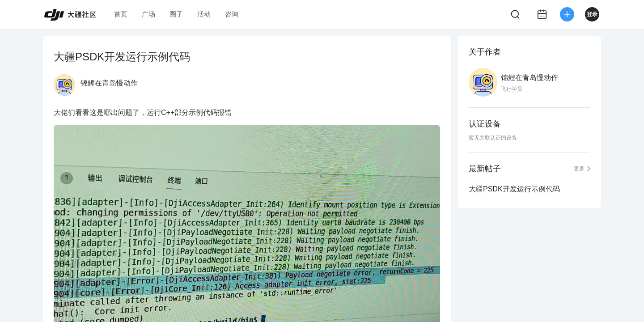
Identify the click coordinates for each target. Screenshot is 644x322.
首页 (120, 14)
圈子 (176, 14)
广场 (148, 14)
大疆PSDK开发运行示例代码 (514, 189)
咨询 (231, 14)
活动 (204, 14)
